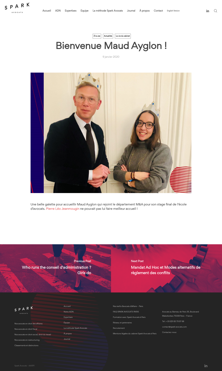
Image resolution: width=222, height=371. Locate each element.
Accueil (67, 306)
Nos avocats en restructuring (26, 340)
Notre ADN (69, 312)
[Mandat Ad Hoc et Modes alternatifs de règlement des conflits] (166, 268)
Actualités (108, 36)
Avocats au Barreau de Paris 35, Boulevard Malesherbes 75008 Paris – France (180, 314)
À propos (68, 334)
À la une (97, 36)
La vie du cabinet (123, 36)
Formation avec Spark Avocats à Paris (129, 317)
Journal (67, 339)
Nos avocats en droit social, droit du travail (32, 335)
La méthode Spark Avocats (75, 328)
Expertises (68, 317)
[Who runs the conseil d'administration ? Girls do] (55, 268)
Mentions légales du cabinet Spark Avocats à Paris (134, 334)
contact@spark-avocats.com (174, 327)
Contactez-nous (169, 332)
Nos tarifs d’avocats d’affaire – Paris (128, 306)
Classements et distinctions (26, 346)
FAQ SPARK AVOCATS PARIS (126, 312)
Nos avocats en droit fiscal (25, 329)
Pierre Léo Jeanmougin (62, 209)
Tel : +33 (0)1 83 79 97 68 (173, 321)
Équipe (67, 323)
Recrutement (119, 328)
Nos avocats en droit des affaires (28, 324)
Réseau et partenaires (122, 323)
